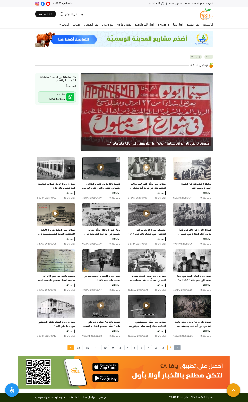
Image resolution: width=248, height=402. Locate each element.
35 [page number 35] (87, 348)
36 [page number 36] (78, 348)
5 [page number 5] (141, 348)
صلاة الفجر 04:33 (64, 3)
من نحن (103, 397)
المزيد (65, 25)
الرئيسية (208, 25)
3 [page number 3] (156, 348)
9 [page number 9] (113, 348)
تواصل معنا (89, 397)
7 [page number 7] (127, 348)
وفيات (77, 25)
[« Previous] (177, 347)
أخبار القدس (91, 25)
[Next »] (70, 347)
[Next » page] (70, 347)
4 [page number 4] (149, 348)
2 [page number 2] (163, 348)
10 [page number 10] (105, 348)
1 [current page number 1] (169, 348)
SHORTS (163, 25)
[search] (71, 14)
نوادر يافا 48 (195, 56)
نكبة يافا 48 (124, 25)
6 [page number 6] (134, 348)
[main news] (147, 112)
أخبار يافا (178, 25)
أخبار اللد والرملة (144, 25)
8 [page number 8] (120, 348)
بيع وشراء (107, 25)
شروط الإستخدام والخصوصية (50, 397)
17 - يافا (157, 3)
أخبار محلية (193, 25)
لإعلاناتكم (74, 397)
